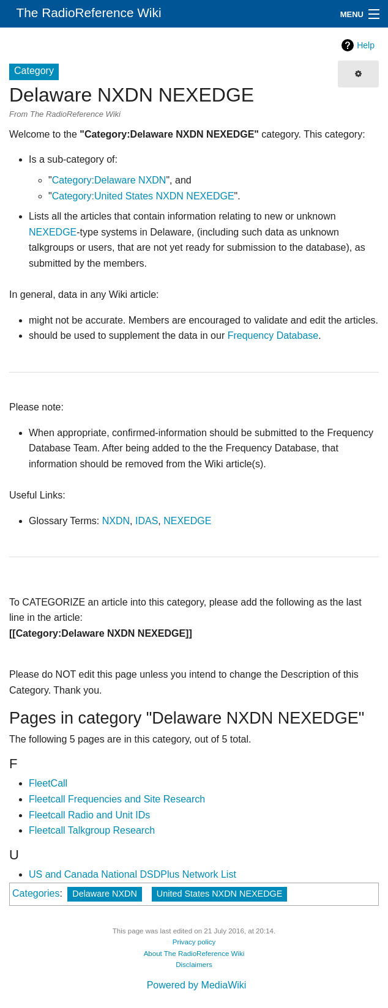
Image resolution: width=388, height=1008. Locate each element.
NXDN (116, 521)
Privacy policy (194, 942)
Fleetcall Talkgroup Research (92, 830)
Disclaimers (194, 964)
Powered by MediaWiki (197, 985)
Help (366, 45)
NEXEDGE (52, 232)
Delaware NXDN (104, 894)
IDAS (146, 521)
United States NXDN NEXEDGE (220, 894)
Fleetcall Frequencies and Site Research (117, 799)
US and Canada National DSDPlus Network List (132, 874)
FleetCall (48, 783)
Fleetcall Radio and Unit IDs (89, 815)
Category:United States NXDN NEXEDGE (143, 196)
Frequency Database (273, 335)
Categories (35, 893)
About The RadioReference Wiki (194, 953)
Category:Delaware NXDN (109, 180)
